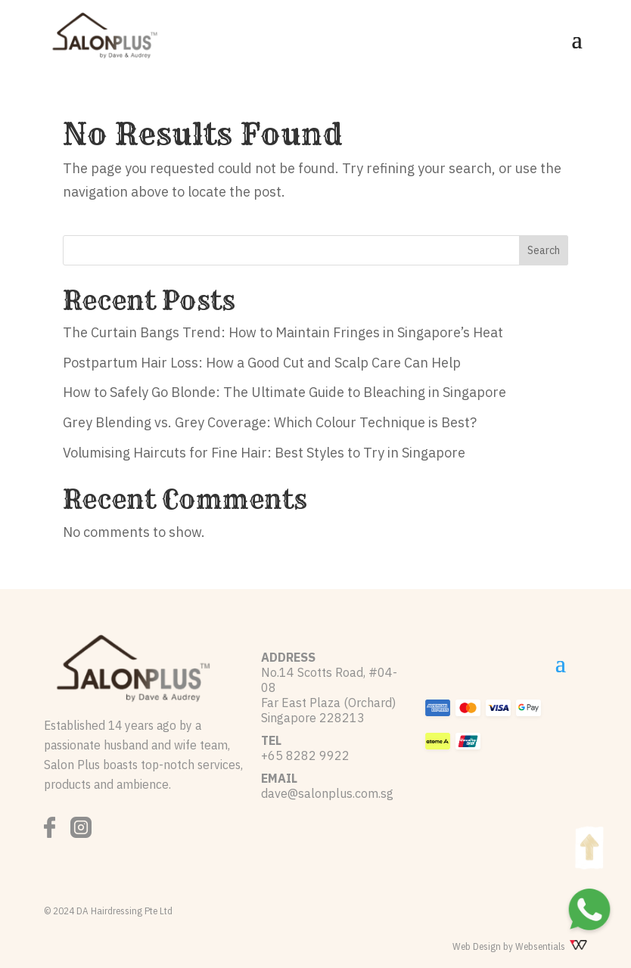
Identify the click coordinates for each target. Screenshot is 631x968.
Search (543, 250)
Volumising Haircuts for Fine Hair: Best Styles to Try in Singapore (264, 452)
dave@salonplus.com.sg (327, 793)
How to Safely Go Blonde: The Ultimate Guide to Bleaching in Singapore (284, 392)
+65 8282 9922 (305, 755)
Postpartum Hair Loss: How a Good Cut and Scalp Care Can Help (262, 362)
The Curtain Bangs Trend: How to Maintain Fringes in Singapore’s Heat (283, 332)
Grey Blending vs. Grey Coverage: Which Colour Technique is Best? (270, 422)
